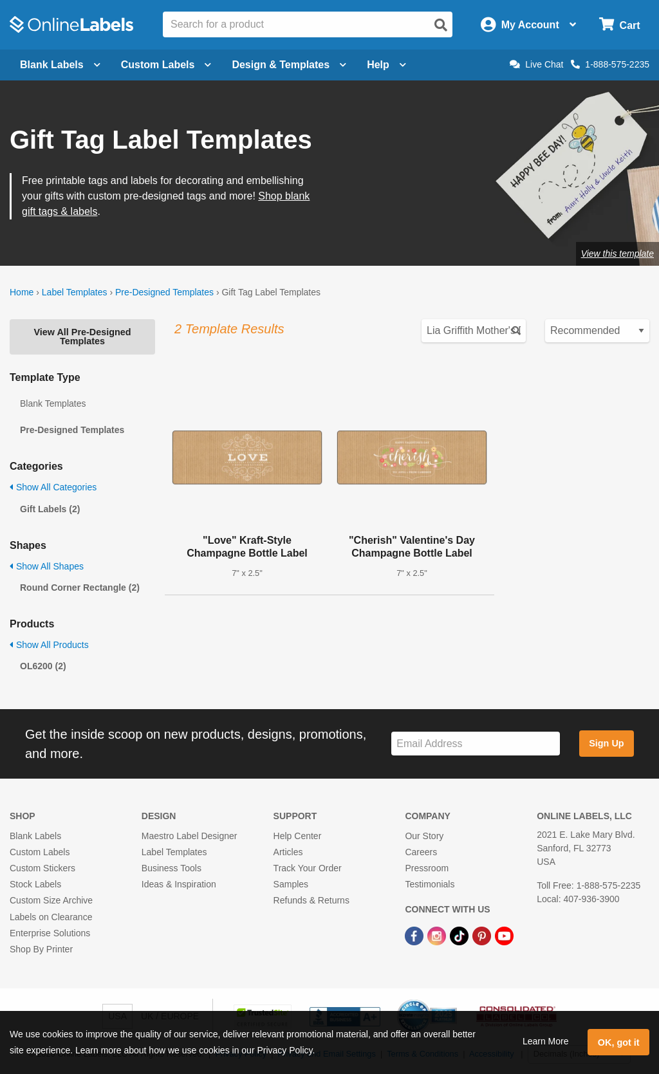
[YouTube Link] (504, 935)
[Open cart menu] (619, 25)
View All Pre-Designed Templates (82, 336)
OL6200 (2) (43, 666)
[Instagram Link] (438, 935)
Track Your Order (308, 868)
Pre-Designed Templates (164, 292)
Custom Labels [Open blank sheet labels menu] (166, 64)
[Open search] (440, 25)
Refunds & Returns (311, 900)
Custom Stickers (42, 868)
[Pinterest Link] (483, 935)
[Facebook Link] (415, 935)
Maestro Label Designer (189, 836)
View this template (617, 253)
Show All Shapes (47, 566)
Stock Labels (35, 884)
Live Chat (536, 64)
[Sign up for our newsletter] (475, 743)
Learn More (546, 1041)
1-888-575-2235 (610, 64)
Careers (421, 852)
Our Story (424, 836)
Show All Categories (53, 487)
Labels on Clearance (51, 917)
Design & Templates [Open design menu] (289, 64)
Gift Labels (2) (50, 509)
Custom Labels (40, 852)
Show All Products (49, 645)
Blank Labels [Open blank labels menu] (60, 64)
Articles (288, 852)
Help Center (298, 836)
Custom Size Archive (51, 900)
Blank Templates (53, 403)
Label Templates (74, 292)
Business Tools (171, 868)
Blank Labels (35, 836)
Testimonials (429, 884)
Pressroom (427, 868)
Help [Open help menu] (386, 64)
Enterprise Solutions (50, 933)
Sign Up (606, 743)
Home (21, 292)
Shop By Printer (41, 949)
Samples (291, 884)
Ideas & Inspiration (179, 884)
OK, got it (619, 1042)
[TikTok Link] (460, 935)
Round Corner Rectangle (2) (80, 587)
